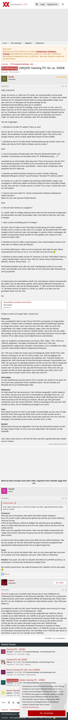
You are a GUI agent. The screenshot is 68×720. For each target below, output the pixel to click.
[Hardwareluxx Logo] (15, 4)
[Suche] (36, 4)
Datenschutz (33, 717)
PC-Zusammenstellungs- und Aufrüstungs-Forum (39, 652)
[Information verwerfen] (64, 49)
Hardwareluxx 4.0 (9, 714)
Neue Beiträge (16, 43)
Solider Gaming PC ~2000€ (32, 680)
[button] (8, 43)
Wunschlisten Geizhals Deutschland (17, 302)
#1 (66, 86)
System (61, 583)
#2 (66, 498)
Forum (4, 43)
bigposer (9, 693)
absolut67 (9, 652)
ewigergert (9, 683)
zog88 (28, 654)
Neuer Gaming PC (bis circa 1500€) (23, 670)
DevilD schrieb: (8, 503)
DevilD (5, 72)
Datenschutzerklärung (30, 707)
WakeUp (9, 662)
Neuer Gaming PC (15, 690)
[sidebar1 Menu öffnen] (63, 4)
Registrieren (40, 43)
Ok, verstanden (46, 713)
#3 (66, 590)
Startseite (48, 717)
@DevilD (4, 594)
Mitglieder (28, 43)
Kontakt (5, 717)
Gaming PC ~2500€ (15, 649)
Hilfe (41, 717)
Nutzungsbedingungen (18, 717)
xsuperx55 (9, 672)
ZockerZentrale (31, 675)
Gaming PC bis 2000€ (16, 659)
